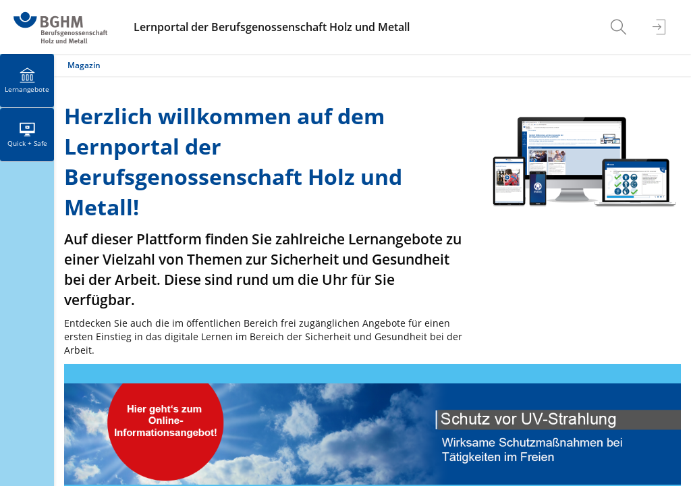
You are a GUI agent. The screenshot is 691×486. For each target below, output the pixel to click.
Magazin (84, 65)
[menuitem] (620, 27)
